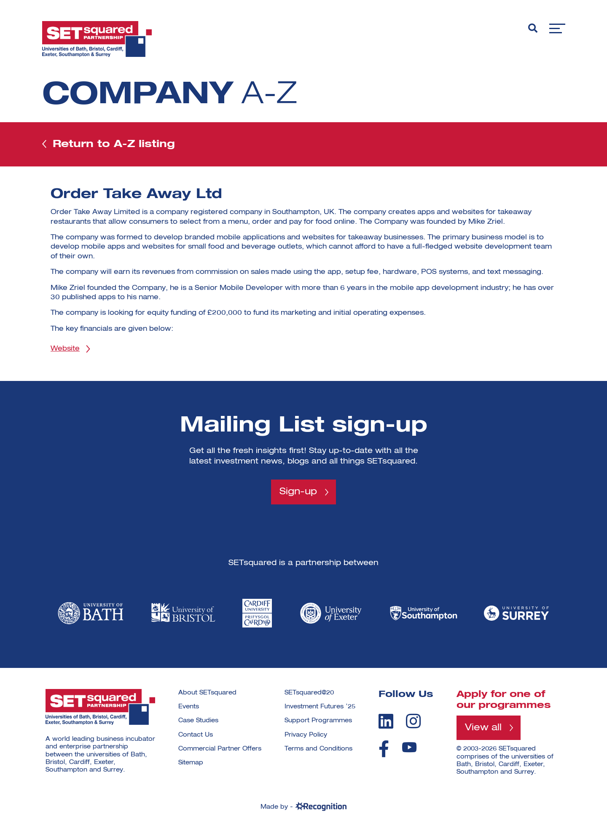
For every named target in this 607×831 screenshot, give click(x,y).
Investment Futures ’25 (320, 707)
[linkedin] (386, 721)
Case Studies (198, 721)
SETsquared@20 (309, 693)
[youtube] (409, 747)
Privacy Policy (306, 735)
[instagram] (413, 721)
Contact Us (195, 735)
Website (65, 349)
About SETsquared (207, 693)
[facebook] (384, 748)
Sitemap (190, 763)
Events (188, 707)
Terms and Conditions (318, 749)
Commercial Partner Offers (219, 749)
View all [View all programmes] (483, 727)
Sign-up (298, 491)
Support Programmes (318, 721)
